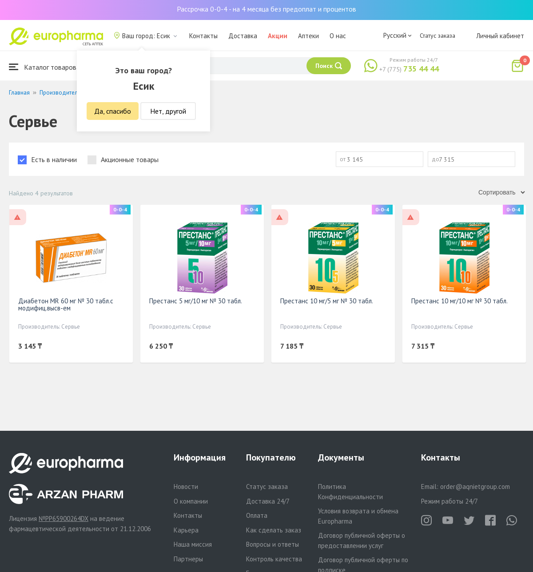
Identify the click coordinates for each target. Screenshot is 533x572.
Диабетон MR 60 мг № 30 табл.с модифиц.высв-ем (65, 304)
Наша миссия (193, 544)
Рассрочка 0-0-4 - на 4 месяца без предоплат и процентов (266, 8)
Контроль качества (274, 559)
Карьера (186, 530)
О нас (338, 36)
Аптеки (308, 36)
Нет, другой (168, 111)
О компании (191, 501)
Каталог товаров (42, 67)
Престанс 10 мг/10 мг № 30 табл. (459, 301)
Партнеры (188, 559)
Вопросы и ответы (272, 544)
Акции (277, 36)
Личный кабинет (500, 36)
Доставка (242, 36)
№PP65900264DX (63, 518)
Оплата (256, 515)
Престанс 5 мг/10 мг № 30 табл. (195, 301)
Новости (186, 486)
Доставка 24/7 (268, 501)
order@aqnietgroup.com (475, 486)
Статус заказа (437, 36)
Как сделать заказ (273, 530)
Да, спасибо (112, 111)
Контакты (203, 36)
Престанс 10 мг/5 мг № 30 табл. (326, 301)
